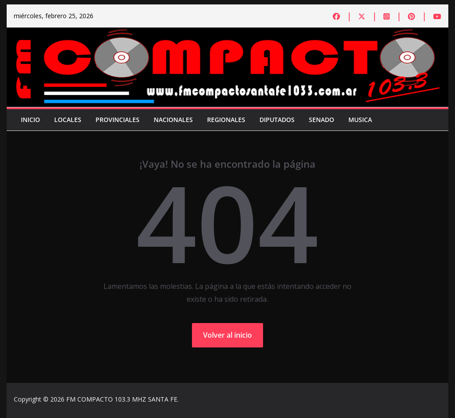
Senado (321, 119)
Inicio (30, 119)
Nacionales (173, 119)
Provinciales (118, 119)
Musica (360, 119)
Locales (67, 119)
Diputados (277, 119)
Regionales (226, 119)
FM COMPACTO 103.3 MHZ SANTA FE (121, 399)
